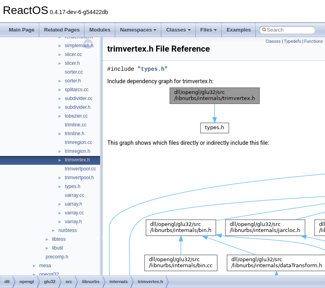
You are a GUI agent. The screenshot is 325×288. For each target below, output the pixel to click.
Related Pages (62, 30)
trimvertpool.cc (80, 169)
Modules (99, 30)
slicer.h (72, 63)
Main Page (21, 30)
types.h (72, 186)
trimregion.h (77, 151)
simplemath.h (79, 45)
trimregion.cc (78, 142)
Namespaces (138, 30)
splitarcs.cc (76, 89)
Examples (239, 30)
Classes (178, 30)
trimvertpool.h (79, 177)
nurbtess (67, 230)
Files (209, 30)
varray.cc (74, 213)
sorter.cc (74, 72)
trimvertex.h (77, 160)
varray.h (73, 221)
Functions (313, 41)
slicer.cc (73, 54)
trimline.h (74, 133)
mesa (45, 265)
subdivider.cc (78, 98)
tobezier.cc (76, 116)
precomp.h (57, 257)
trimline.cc (75, 125)
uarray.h (73, 204)
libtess (59, 239)
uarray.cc (74, 195)
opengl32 (49, 274)
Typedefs (292, 41)
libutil (57, 248)
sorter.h (73, 81)
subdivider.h (77, 107)
